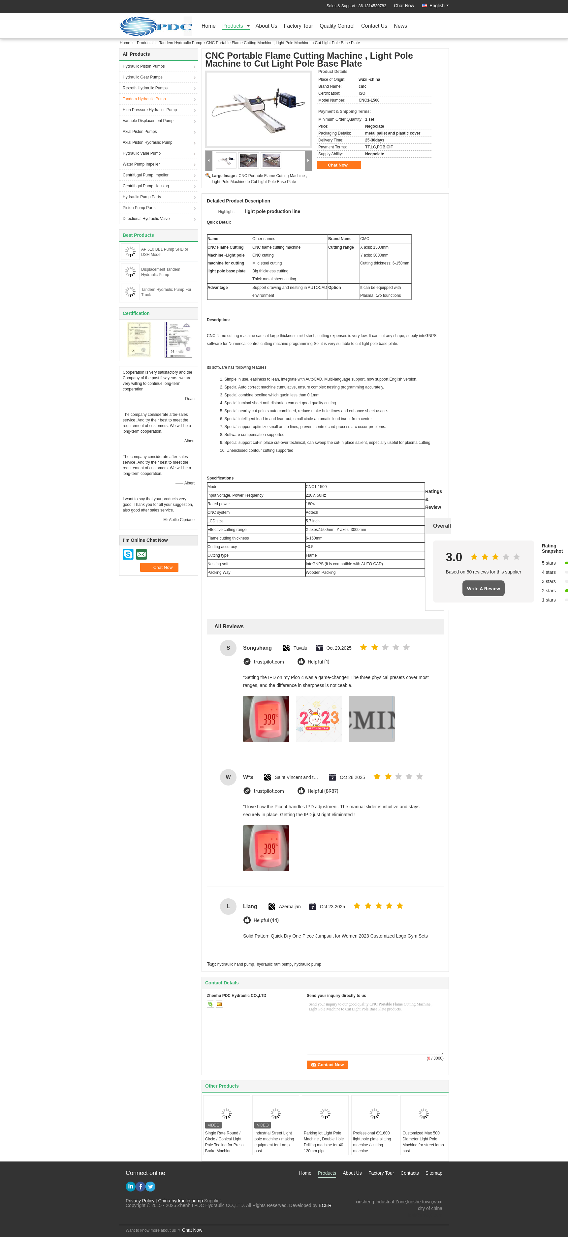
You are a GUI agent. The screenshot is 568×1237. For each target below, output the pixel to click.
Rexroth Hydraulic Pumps (145, 88)
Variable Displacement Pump (148, 120)
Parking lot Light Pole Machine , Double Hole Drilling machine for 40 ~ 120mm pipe (325, 1142)
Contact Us (374, 26)
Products (232, 26)
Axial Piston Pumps (140, 131)
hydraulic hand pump (235, 964)
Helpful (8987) (323, 791)
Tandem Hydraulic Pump (180, 43)
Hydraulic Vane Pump (142, 153)
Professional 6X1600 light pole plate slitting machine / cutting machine (372, 1142)
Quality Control (337, 26)
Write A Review (483, 588)
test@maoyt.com (425, 1215)
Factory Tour (298, 26)
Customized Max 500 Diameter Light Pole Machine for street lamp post (423, 1142)
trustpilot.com (269, 662)
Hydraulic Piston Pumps (144, 66)
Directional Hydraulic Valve (146, 218)
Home (209, 26)
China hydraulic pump (180, 1200)
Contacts (409, 1173)
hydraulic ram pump (274, 964)
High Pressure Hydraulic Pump (150, 110)
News (400, 26)
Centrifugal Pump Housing (146, 186)
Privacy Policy (140, 1200)
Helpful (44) (266, 920)
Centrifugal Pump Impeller (146, 175)
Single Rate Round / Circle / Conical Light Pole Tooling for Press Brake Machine (224, 1142)
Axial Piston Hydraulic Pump (148, 142)
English (439, 5)
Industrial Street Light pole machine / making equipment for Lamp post (274, 1142)
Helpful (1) (318, 662)
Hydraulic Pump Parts (142, 197)
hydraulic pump (307, 964)
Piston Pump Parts (139, 207)
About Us (266, 26)
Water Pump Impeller (141, 164)
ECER (325, 1205)
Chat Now (404, 5)
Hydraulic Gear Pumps (143, 77)
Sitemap (434, 1173)
